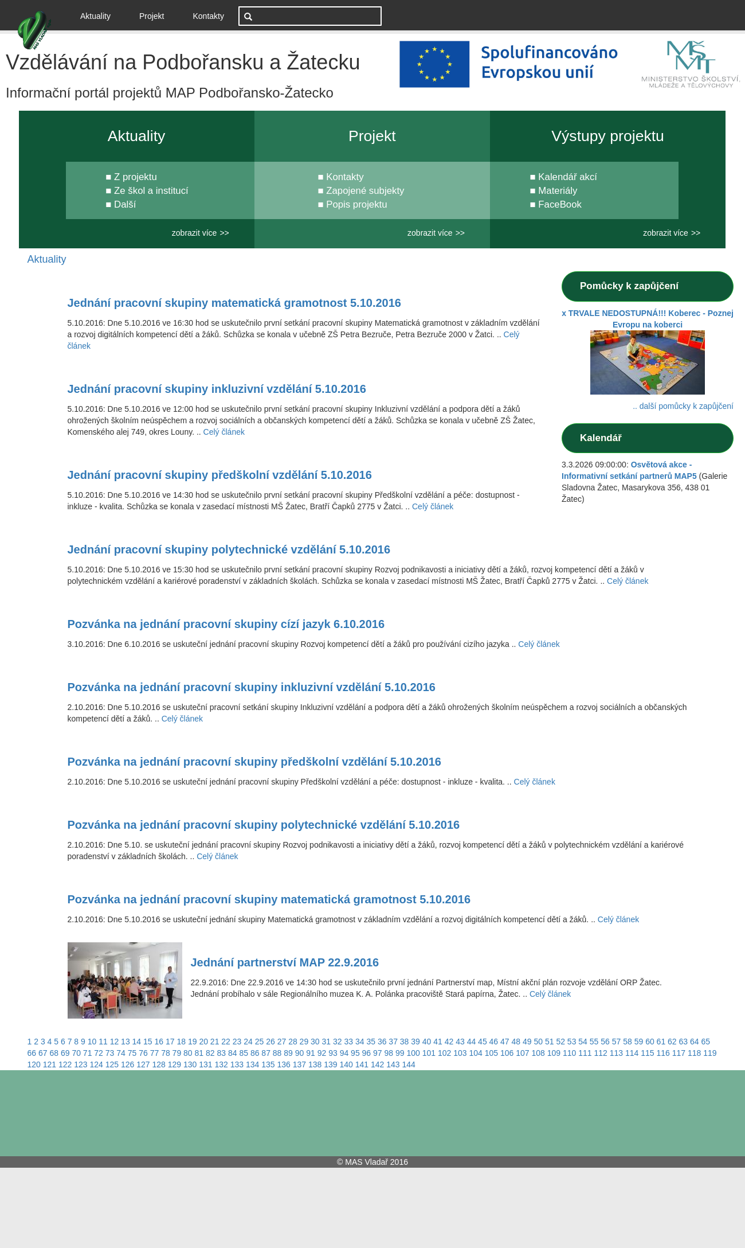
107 (522, 1053)
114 (631, 1053)
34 (359, 1041)
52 (560, 1041)
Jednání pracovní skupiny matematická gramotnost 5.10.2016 (234, 303)
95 (355, 1053)
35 (370, 1041)
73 (110, 1053)
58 (627, 1041)
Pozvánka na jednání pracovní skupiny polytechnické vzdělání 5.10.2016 (264, 824)
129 (174, 1064)
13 (125, 1041)
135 (268, 1064)
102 (444, 1053)
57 (616, 1041)
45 (482, 1041)
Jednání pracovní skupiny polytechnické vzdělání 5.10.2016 (229, 549)
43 (460, 1041)
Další (125, 204)
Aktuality (99, 15)
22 (225, 1041)
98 (389, 1053)
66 (32, 1053)
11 (103, 1041)
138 (314, 1064)
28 (292, 1041)
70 (76, 1053)
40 (427, 1041)
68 (53, 1053)
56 (605, 1041)
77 (154, 1053)
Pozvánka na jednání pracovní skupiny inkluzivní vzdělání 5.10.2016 (252, 687)
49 (527, 1041)
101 (429, 1053)
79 (177, 1053)
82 (210, 1053)
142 (377, 1064)
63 (683, 1041)
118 (694, 1053)
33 (348, 1041)
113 (616, 1053)
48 (516, 1041)
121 (49, 1064)
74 (121, 1053)
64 (694, 1041)
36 (382, 1041)
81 (199, 1053)
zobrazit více (194, 232)
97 (377, 1053)
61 (661, 1041)
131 (205, 1064)
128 (159, 1064)
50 (538, 1041)
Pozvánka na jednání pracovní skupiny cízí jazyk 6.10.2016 (226, 624)
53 (572, 1041)
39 (415, 1041)
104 (475, 1053)
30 (315, 1041)
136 (284, 1064)
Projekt (151, 16)
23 (237, 1041)
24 (248, 1041)
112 (600, 1053)
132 (221, 1064)
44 (471, 1041)
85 (243, 1053)
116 (662, 1053)
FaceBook (560, 204)
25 (259, 1041)
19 (192, 1041)
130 (190, 1064)
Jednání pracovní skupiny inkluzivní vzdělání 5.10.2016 (217, 389)
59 (639, 1041)
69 (65, 1053)
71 (87, 1053)
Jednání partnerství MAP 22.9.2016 (285, 962)
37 (393, 1041)
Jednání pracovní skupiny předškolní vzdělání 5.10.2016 (220, 475)
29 (304, 1041)
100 (412, 1053)
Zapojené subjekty (365, 190)
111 (584, 1053)
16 (159, 1041)
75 (132, 1053)
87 (265, 1053)
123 (80, 1064)
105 (491, 1053)
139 (330, 1064)
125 (112, 1064)
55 (594, 1041)
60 (649, 1041)
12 (114, 1041)
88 (277, 1053)
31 (326, 1041)
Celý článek (224, 431)
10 (92, 1041)
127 (143, 1064)
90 (299, 1053)
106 (506, 1053)
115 (647, 1053)
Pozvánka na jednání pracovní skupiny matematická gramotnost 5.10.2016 (269, 899)
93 (333, 1053)
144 (408, 1064)
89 (288, 1053)
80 (188, 1053)
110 (569, 1053)
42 (449, 1041)
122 (65, 1064)
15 (147, 1041)
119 (709, 1053)
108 (537, 1053)
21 (214, 1041)
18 (181, 1041)
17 (170, 1041)
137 (299, 1064)
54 (582, 1041)
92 (322, 1053)
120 (34, 1064)
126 (127, 1064)
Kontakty (208, 16)
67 (43, 1053)
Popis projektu (356, 204)
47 (504, 1041)
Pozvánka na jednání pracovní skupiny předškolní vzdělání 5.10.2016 (254, 761)
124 (96, 1064)
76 (143, 1053)
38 (404, 1041)
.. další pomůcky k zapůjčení (683, 406)
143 (392, 1064)
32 (337, 1041)
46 (494, 1041)
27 (282, 1041)
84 (232, 1053)
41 (437, 1041)
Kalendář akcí (567, 176)
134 (252, 1064)
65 (705, 1041)
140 (346, 1064)
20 (203, 1041)
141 (361, 1064)
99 (400, 1053)
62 (672, 1041)
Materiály (557, 190)
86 (255, 1053)
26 (270, 1041)
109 (553, 1053)
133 (237, 1064)
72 (98, 1053)
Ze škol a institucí (151, 190)
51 (549, 1041)
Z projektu (135, 176)
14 (137, 1041)
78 (165, 1053)
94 (344, 1053)
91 (310, 1053)
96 (366, 1053)
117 (678, 1053)
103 (459, 1053)
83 (221, 1053)
